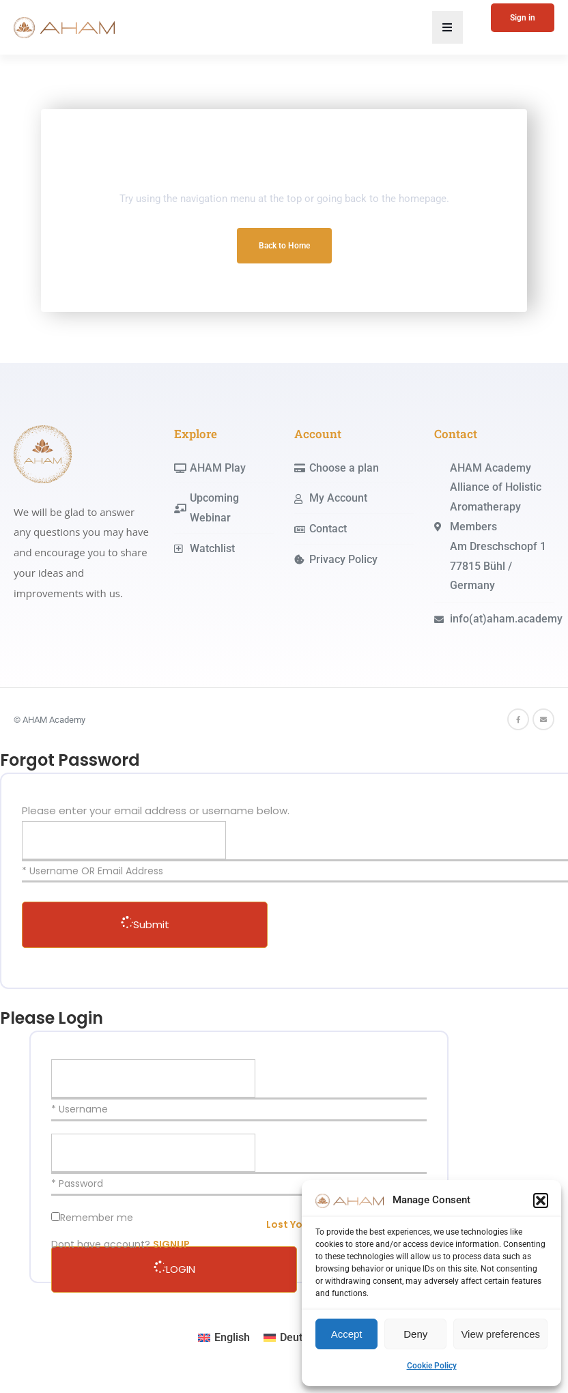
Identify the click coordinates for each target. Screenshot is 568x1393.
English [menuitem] (232, 1337)
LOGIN (174, 1269)
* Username (79, 1109)
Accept (347, 1334)
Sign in (522, 18)
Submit (145, 924)
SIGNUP (171, 1244)
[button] (541, 1200)
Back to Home (284, 245)
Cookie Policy (432, 1365)
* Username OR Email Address (92, 871)
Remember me (96, 1217)
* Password (77, 1183)
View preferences (500, 1334)
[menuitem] (224, 1338)
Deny (415, 1334)
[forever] (55, 1216)
